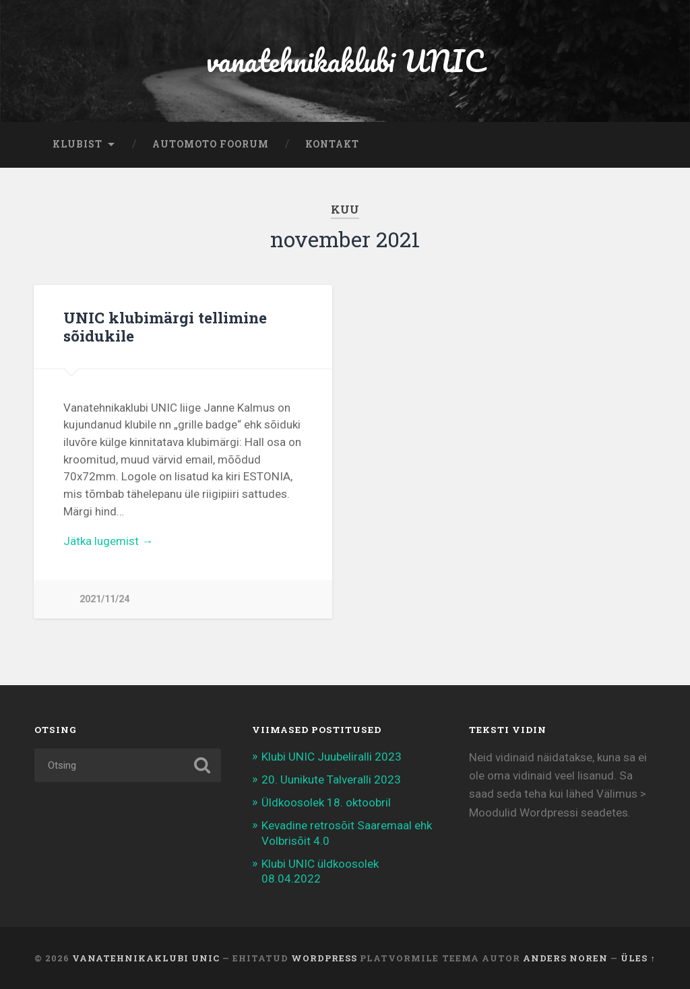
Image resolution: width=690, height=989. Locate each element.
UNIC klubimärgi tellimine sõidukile (165, 326)
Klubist (77, 144)
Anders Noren (565, 958)
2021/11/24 (104, 599)
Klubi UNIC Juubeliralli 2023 (331, 756)
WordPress (324, 958)
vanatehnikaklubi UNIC (345, 60)
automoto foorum (210, 144)
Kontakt (332, 144)
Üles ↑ (638, 958)
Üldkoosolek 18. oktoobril (326, 802)
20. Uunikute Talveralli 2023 (331, 779)
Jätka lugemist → (108, 541)
